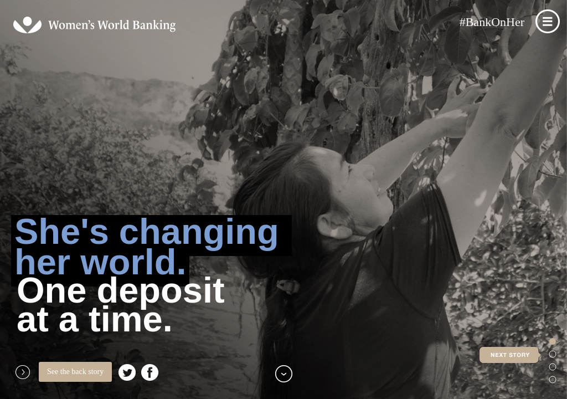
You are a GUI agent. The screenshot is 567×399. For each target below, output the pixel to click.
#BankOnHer (492, 22)
